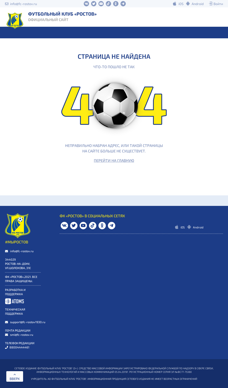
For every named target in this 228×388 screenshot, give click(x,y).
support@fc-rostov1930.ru (27, 322)
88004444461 (19, 347)
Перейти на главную (114, 160)
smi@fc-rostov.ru (21, 334)
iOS (180, 4)
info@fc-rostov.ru (23, 4)
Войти (218, 4)
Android (198, 4)
